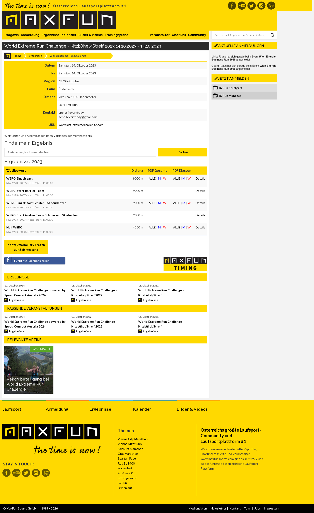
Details (200, 178)
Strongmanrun (127, 478)
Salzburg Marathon (130, 449)
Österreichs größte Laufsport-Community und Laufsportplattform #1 (231, 435)
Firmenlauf (125, 488)
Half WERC (14, 227)
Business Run (127, 473)
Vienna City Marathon (133, 439)
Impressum (271, 508)
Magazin (12, 35)
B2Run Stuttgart (230, 88)
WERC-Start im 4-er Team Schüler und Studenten (42, 215)
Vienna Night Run (130, 444)
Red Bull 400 (126, 463)
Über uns (179, 35)
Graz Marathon (128, 453)
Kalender (68, 35)
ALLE (152, 178)
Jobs (257, 508)
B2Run (122, 483)
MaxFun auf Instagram (261, 5)
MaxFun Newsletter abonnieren (271, 5)
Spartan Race (127, 458)
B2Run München (230, 96)
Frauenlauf (125, 468)
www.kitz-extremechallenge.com (81, 125)
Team (247, 508)
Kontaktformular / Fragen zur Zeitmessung (26, 247)
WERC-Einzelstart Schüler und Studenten (36, 203)
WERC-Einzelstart (19, 178)
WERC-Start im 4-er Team (25, 190)
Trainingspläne (116, 35)
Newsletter (218, 508)
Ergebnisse (50, 35)
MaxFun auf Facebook (232, 5)
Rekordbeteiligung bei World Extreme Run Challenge (28, 384)
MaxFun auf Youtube (241, 5)
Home (17, 55)
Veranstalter (160, 35)
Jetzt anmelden (233, 78)
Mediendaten (198, 508)
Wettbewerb (16, 170)
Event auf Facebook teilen (27, 260)
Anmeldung (30, 35)
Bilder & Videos (90, 35)
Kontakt (235, 508)
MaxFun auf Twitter (251, 5)
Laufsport (11, 409)
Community (197, 35)
